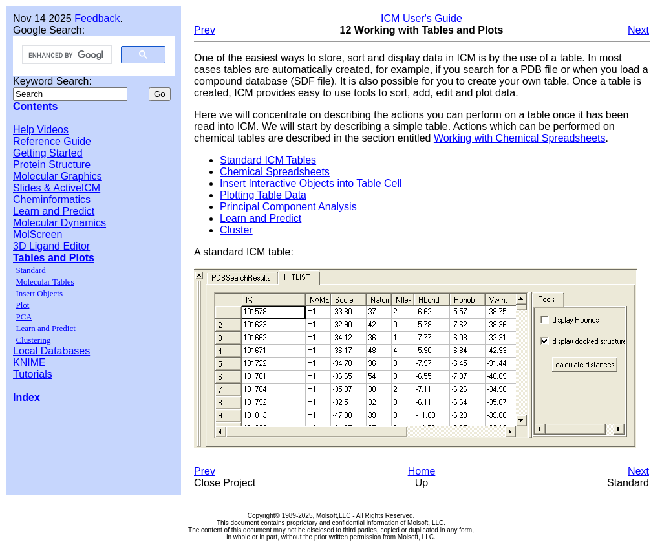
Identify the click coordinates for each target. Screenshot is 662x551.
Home (422, 471)
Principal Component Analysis (288, 206)
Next (638, 30)
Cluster (236, 229)
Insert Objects (39, 293)
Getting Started (48, 152)
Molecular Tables (45, 281)
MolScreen (37, 234)
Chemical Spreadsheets (275, 171)
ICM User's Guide (421, 18)
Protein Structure (52, 164)
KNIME (29, 362)
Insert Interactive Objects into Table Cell (311, 183)
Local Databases (51, 350)
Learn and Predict (53, 211)
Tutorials (32, 374)
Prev (204, 30)
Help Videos (41, 129)
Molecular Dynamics (59, 222)
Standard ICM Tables (268, 160)
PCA (24, 316)
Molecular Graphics (57, 176)
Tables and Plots (53, 257)
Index (26, 397)
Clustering (33, 340)
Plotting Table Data (263, 194)
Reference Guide (52, 141)
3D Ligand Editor (51, 246)
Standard (30, 270)
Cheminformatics (52, 199)
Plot (22, 305)
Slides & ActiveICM (56, 187)
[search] (65, 55)
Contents (35, 106)
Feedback (97, 18)
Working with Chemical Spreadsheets (520, 138)
